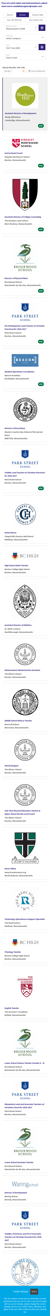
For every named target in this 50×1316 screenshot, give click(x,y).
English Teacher (12, 1008)
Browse (22, 14)
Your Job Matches (14, 19)
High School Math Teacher (16, 565)
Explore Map (37, 14)
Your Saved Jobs (36, 19)
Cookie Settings (20, 1291)
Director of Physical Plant (16, 278)
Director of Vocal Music (15, 428)
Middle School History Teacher (18, 720)
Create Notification (37, 71)
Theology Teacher (13, 952)
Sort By (7, 71)
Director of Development (16, 1192)
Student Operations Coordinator (19, 371)
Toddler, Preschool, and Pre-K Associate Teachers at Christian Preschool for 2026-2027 (23, 1236)
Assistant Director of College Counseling (23, 216)
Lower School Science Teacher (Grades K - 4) (24, 1063)
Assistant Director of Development (20, 113)
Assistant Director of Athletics (18, 625)
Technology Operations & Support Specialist (25, 919)
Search (10, 14)
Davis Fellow (10, 868)
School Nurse (10, 532)
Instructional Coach (14, 153)
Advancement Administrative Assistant (22, 670)
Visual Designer (12, 765)
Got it (34, 1291)
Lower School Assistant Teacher (19, 1162)
